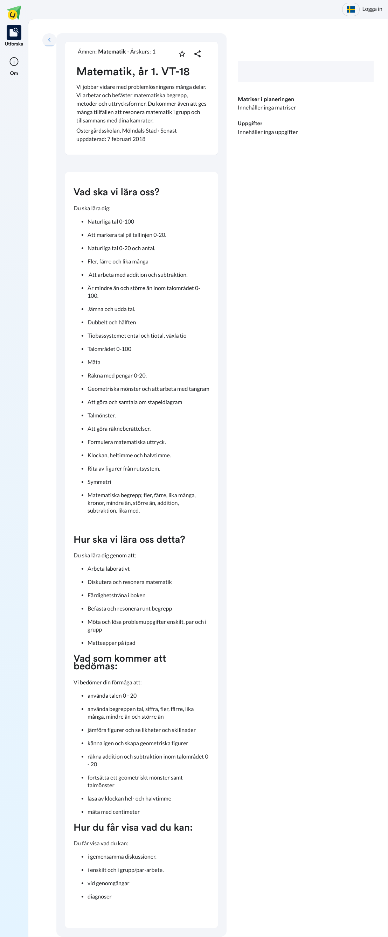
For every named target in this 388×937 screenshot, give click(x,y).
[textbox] (141, 550)
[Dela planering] (197, 54)
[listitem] (14, 36)
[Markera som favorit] (182, 54)
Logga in (372, 9)
